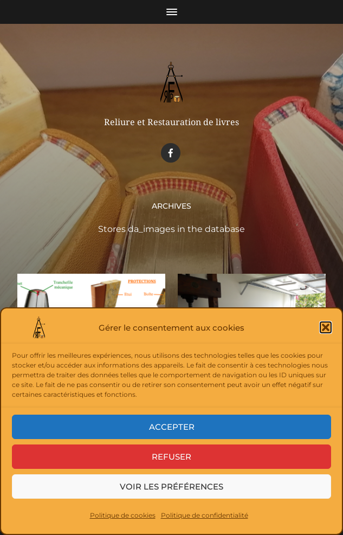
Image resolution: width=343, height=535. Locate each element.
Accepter (172, 427)
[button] (325, 327)
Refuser (171, 457)
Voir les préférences (171, 486)
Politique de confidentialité (204, 515)
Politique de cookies (123, 515)
